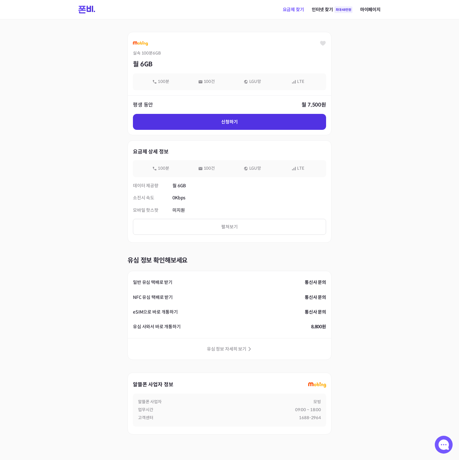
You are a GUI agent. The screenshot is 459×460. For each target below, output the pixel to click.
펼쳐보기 (229, 227)
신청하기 (229, 122)
